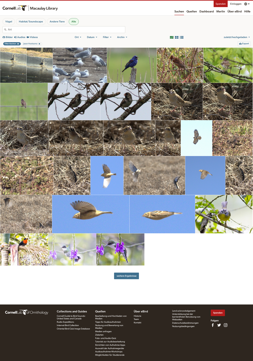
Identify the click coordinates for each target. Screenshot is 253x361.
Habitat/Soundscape (31, 21)
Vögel (8, 21)
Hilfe (247, 11)
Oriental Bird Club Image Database (73, 329)
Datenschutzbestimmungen (185, 323)
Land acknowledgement (183, 311)
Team (136, 319)
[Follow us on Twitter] (219, 325)
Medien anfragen (103, 331)
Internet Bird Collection (68, 325)
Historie (137, 316)
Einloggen (236, 4)
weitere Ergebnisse (127, 276)
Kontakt (137, 323)
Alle (73, 21)
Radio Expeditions (65, 322)
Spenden (221, 4)
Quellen (192, 11)
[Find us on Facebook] (213, 325)
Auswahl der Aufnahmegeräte (109, 348)
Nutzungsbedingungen (183, 326)
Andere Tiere (57, 21)
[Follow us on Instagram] (226, 325)
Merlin (220, 11)
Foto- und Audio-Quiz (105, 338)
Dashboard (206, 11)
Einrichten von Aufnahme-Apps (110, 345)
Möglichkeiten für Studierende (109, 355)
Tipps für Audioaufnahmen (108, 322)
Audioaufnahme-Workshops (108, 352)
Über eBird (235, 11)
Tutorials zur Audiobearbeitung (110, 342)
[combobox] (66, 29)
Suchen (179, 11)
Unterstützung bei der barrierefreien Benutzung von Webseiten (186, 317)
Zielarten (99, 335)
